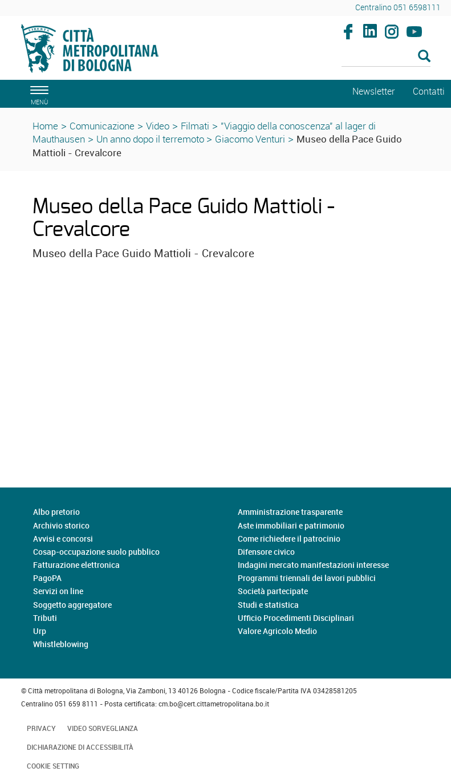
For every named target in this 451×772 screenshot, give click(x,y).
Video (157, 125)
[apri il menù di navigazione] (37, 94)
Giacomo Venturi (250, 138)
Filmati (195, 125)
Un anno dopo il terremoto (151, 138)
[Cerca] (386, 57)
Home (45, 125)
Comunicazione (102, 125)
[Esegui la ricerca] (424, 56)
